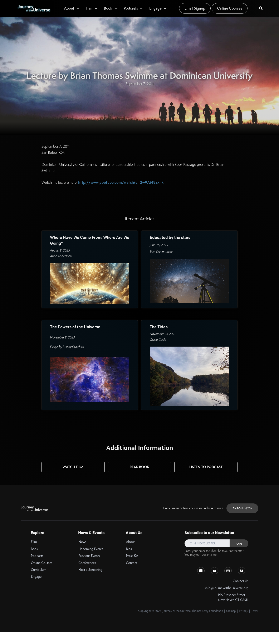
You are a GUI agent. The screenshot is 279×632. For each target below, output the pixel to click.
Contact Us (240, 581)
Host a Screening (90, 570)
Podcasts (37, 556)
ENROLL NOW (242, 508)
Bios (129, 549)
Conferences (87, 563)
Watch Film (73, 467)
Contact (131, 563)
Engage (36, 576)
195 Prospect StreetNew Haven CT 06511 (233, 597)
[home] (34, 8)
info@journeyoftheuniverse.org (226, 588)
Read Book (139, 467)
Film (34, 542)
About (130, 542)
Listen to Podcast (205, 467)
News (82, 542)
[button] (72, 8)
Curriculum (38, 570)
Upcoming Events (90, 549)
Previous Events (89, 556)
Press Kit (132, 556)
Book (34, 549)
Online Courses (229, 8)
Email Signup (195, 8)
